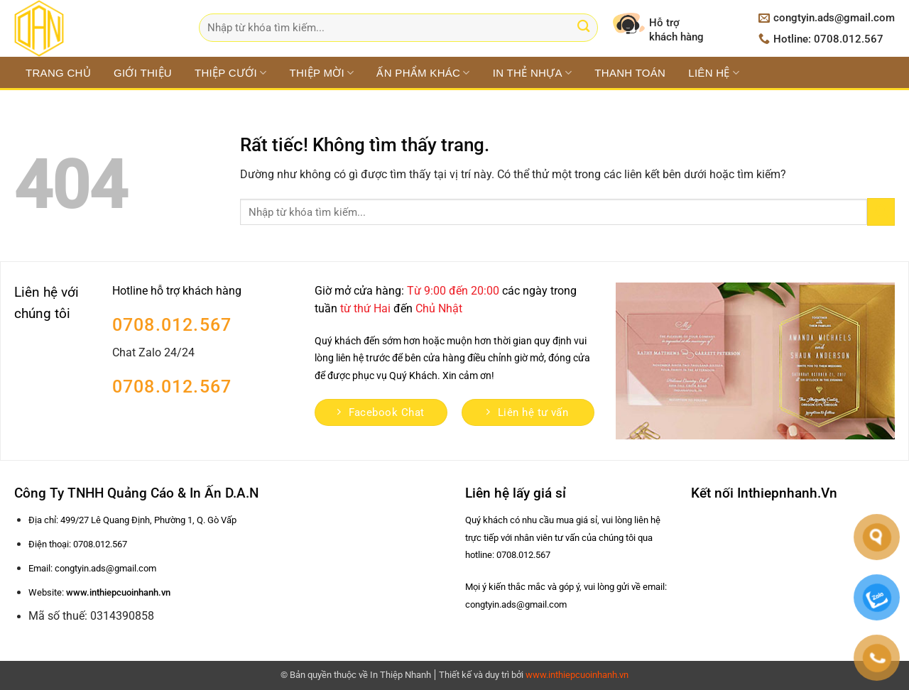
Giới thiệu (143, 73)
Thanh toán (629, 73)
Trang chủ (58, 73)
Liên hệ (713, 73)
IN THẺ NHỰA (532, 73)
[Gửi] (583, 28)
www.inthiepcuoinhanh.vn (577, 674)
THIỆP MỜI (322, 73)
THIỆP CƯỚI (231, 73)
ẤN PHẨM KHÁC (422, 73)
